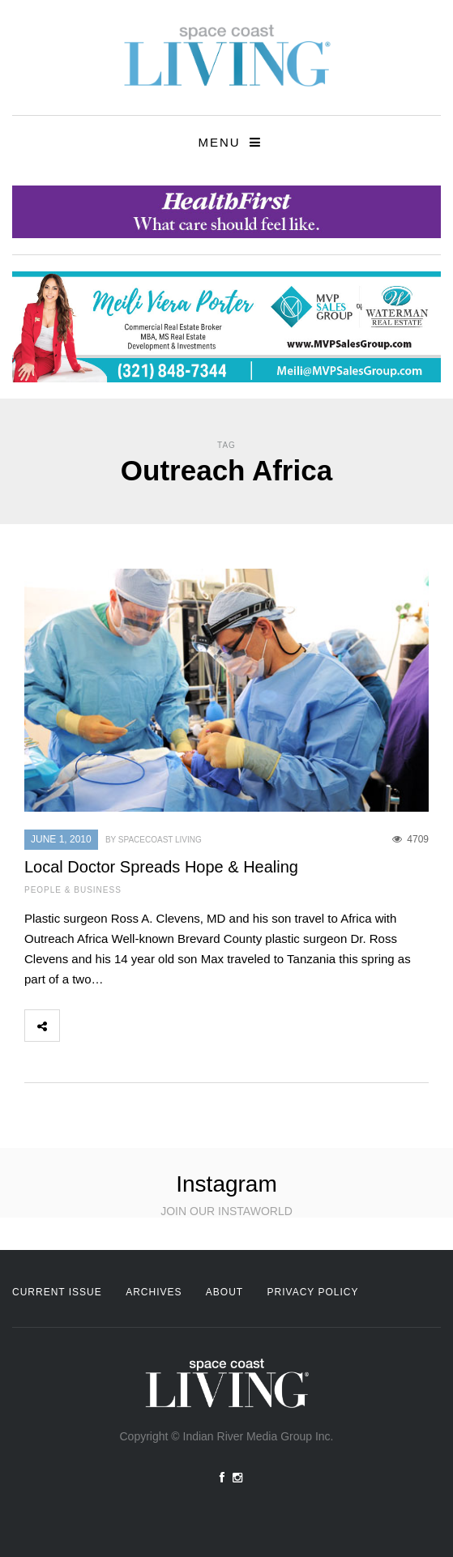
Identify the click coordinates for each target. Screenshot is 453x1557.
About (224, 1292)
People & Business (73, 889)
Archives (154, 1292)
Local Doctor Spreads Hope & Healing (161, 867)
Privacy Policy (313, 1292)
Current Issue (57, 1292)
